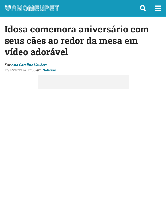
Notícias (49, 70)
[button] (143, 8)
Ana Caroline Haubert (28, 64)
